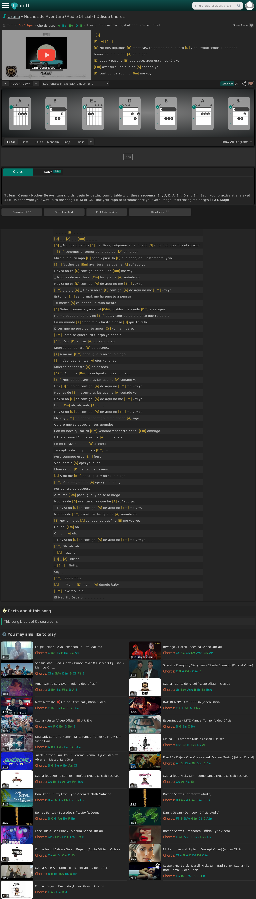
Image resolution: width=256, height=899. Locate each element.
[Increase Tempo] (36, 83)
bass (81, 141)
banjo (67, 141)
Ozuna (14, 16)
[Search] (238, 6)
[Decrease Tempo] (5, 83)
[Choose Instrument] (91, 142)
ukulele (39, 141)
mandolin (53, 141)
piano (25, 141)
